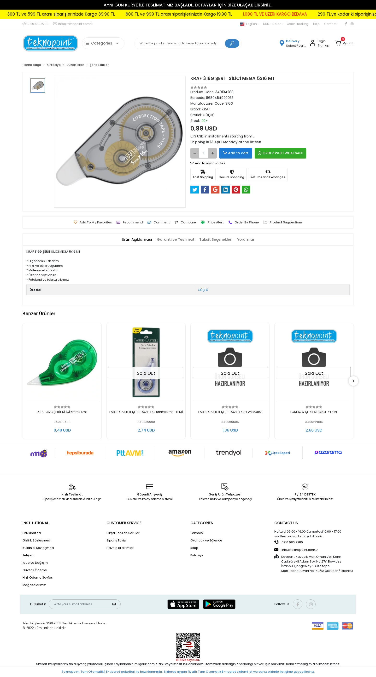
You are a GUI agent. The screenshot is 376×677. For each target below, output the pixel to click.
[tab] (137, 239)
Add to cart (235, 153)
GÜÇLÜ (203, 290)
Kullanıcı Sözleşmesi (38, 548)
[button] (344, 43)
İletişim (28, 555)
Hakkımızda (32, 533)
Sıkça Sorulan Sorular (123, 533)
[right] (353, 381)
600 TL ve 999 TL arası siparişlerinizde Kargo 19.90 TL (199, 14)
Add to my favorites (207, 163)
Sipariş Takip (116, 540)
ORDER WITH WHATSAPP (279, 153)
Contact (330, 24)
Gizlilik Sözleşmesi (37, 540)
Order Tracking (297, 24)
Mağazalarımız (34, 585)
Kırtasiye (197, 555)
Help (316, 24)
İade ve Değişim (35, 562)
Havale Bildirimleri (120, 548)
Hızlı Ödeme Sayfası (38, 577)
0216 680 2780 (288, 542)
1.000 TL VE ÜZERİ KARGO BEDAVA (295, 14)
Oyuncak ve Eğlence (206, 540)
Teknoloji (197, 533)
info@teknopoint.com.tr (296, 549)
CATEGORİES (201, 522)
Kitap (194, 548)
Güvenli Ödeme (35, 570)
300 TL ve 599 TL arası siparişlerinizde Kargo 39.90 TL (81, 14)
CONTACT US (286, 522)
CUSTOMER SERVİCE (123, 522)
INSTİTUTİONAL (36, 522)
